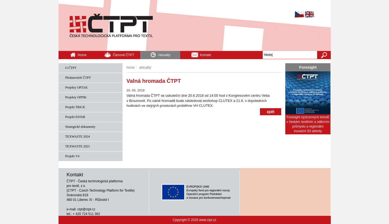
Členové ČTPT (119, 54)
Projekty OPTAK (76, 87)
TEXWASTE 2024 (77, 136)
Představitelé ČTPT (78, 78)
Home (78, 54)
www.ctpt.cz (207, 220)
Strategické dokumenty (80, 127)
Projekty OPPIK (76, 97)
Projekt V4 (72, 156)
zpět (270, 112)
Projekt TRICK (75, 107)
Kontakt (201, 54)
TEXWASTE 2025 (77, 146)
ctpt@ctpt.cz (86, 209)
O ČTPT (70, 68)
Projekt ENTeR (75, 117)
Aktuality (160, 54)
